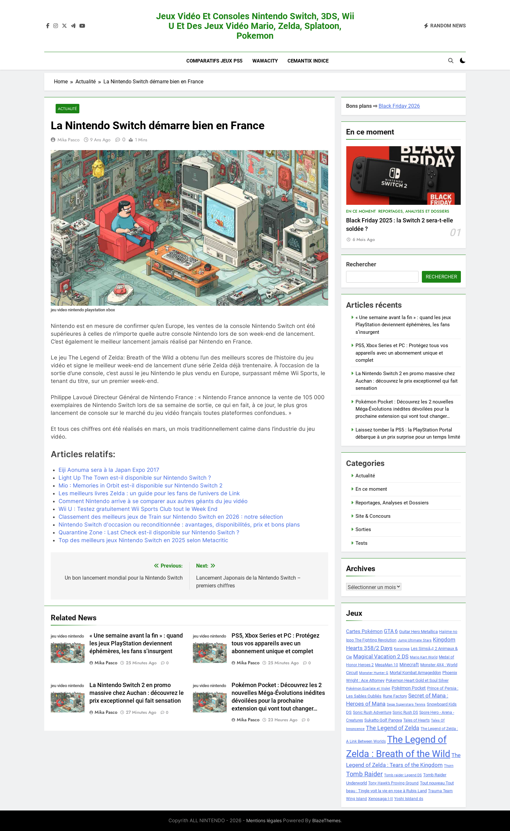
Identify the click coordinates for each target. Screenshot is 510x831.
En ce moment (361, 211)
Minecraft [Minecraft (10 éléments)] (409, 664)
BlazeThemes (326, 820)
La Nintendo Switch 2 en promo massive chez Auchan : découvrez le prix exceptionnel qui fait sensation (136, 693)
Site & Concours (373, 516)
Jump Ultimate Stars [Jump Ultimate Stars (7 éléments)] (415, 640)
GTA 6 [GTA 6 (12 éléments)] (391, 631)
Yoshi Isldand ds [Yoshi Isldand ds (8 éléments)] (408, 798)
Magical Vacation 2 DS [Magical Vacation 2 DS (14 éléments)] (381, 656)
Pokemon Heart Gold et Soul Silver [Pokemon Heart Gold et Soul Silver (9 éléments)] (417, 680)
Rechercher (361, 264)
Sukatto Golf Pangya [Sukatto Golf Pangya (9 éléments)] (383, 720)
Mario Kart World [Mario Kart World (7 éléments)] (423, 657)
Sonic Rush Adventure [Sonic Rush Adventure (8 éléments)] (372, 712)
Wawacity (265, 61)
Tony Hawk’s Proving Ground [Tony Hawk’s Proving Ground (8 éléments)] (393, 783)
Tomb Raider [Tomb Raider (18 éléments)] (364, 774)
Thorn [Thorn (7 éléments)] (448, 766)
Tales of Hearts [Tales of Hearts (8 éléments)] (416, 720)
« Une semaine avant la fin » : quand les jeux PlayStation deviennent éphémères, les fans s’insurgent (136, 644)
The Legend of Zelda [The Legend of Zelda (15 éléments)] (392, 728)
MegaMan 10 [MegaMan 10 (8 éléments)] (386, 665)
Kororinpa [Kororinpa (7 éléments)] (401, 649)
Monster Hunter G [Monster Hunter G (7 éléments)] (373, 673)
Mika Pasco (69, 139)
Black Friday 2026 (399, 106)
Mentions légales (264, 820)
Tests (362, 543)
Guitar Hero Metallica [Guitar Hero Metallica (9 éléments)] (418, 631)
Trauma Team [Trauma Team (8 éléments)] (440, 791)
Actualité (67, 108)
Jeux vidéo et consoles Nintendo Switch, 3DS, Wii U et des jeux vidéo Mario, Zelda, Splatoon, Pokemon (255, 26)
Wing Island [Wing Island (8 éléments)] (356, 798)
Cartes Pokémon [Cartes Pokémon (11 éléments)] (364, 631)
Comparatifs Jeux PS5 (214, 61)
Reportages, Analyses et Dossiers (413, 211)
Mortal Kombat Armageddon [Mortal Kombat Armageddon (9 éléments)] (415, 672)
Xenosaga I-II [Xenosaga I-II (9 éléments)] (380, 798)
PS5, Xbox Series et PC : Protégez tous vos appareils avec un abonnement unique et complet (275, 644)
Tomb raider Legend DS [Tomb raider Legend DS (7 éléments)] (403, 775)
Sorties (363, 529)
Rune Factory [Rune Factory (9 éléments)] (395, 696)
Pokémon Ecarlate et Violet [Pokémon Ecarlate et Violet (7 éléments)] (368, 688)
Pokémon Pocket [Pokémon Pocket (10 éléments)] (409, 688)
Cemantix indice (308, 61)
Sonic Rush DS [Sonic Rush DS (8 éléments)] (405, 712)
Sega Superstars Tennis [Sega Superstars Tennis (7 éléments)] (406, 704)
